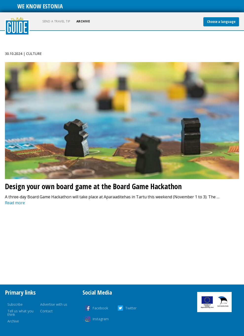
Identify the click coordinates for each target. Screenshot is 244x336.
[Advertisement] (122, 245)
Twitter (131, 308)
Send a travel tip (56, 21)
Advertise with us (53, 304)
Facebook (100, 308)
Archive (83, 21)
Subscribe (15, 304)
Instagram (100, 319)
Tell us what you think (20, 313)
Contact (46, 311)
